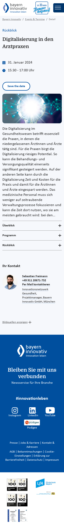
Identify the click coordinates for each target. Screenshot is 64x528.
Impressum (52, 460)
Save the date (16, 86)
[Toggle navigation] (58, 7)
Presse (14, 443)
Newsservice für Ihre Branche (32, 383)
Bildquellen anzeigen (15, 322)
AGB (13, 451)
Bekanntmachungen (30, 451)
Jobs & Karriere (30, 443)
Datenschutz (35, 460)
